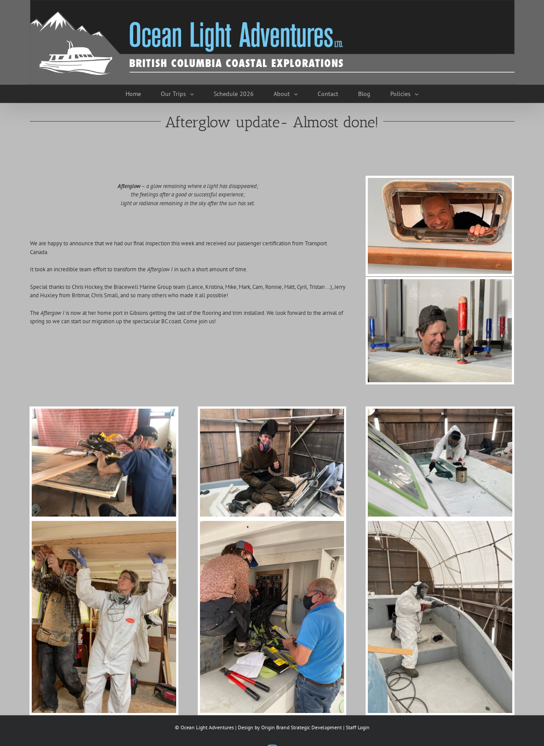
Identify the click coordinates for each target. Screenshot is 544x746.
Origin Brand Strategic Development (301, 727)
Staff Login (358, 727)
